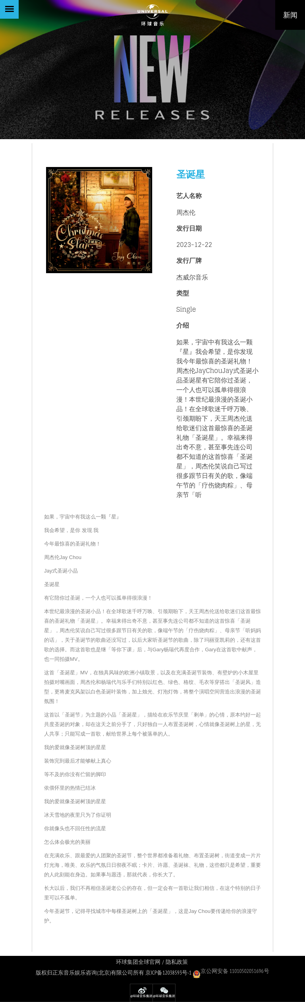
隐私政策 (177, 962)
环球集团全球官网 (138, 962)
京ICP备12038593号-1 (168, 972)
